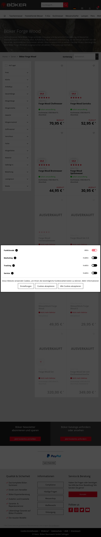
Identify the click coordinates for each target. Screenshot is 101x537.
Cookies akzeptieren (45, 286)
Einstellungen (26, 286)
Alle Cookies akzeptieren (70, 286)
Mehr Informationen (90, 281)
